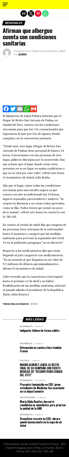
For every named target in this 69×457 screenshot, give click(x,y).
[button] (5, 4)
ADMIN (22, 54)
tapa (35, 304)
